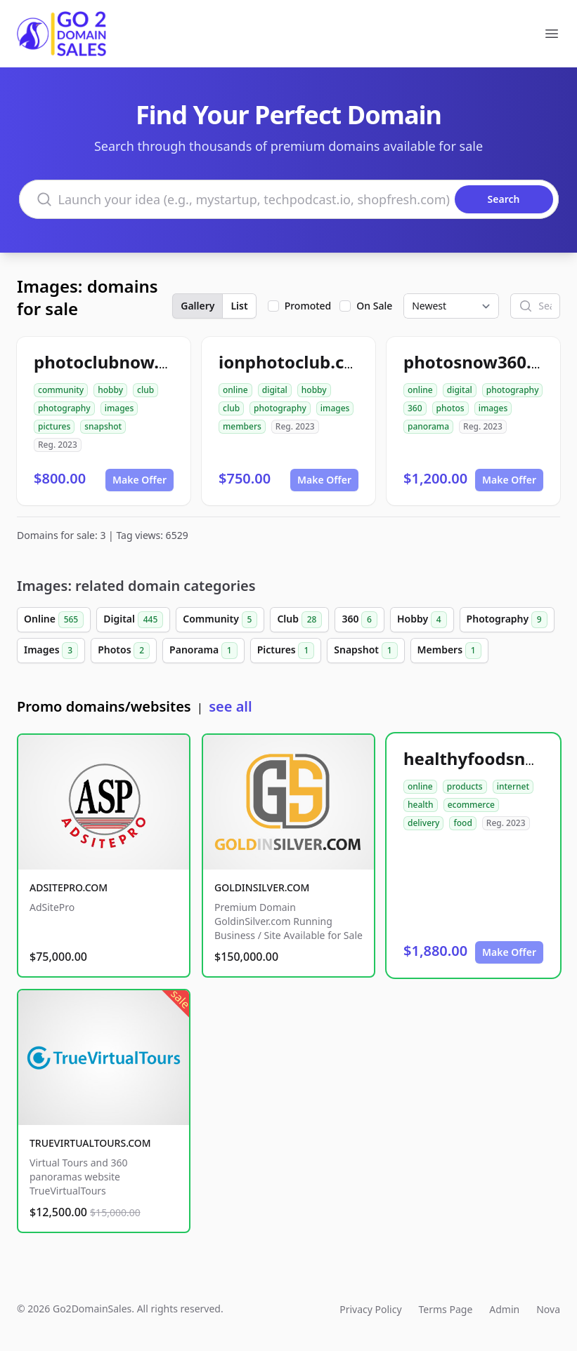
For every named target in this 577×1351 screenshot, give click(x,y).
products (465, 786)
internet (513, 786)
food (462, 823)
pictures (54, 426)
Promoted (308, 305)
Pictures (286, 650)
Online (54, 619)
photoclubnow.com (114, 361)
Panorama (203, 650)
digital (274, 390)
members (242, 426)
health (421, 805)
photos (450, 408)
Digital (133, 619)
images (119, 408)
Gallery (197, 305)
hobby (110, 390)
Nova (548, 1309)
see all (230, 706)
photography (64, 408)
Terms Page (446, 1309)
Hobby (422, 619)
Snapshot (365, 650)
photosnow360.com (485, 361)
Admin (504, 1309)
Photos (124, 650)
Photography (507, 619)
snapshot (103, 426)
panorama (428, 426)
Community (220, 619)
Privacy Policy (370, 1309)
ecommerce (471, 805)
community (61, 390)
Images (51, 650)
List (239, 305)
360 (415, 408)
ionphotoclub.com (295, 361)
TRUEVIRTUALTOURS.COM (90, 1143)
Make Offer (139, 479)
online (235, 390)
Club (299, 619)
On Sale (374, 305)
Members (449, 650)
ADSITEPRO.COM (69, 887)
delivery (423, 823)
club (145, 390)
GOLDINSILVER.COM (261, 887)
